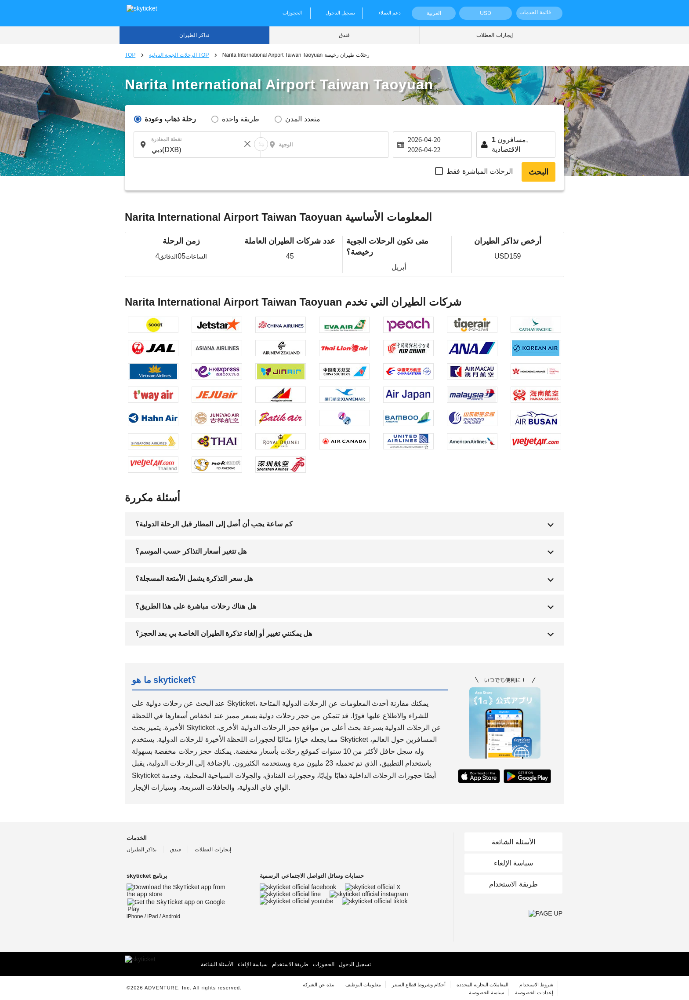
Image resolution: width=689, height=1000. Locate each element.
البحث (538, 172)
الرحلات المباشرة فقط (479, 171)
